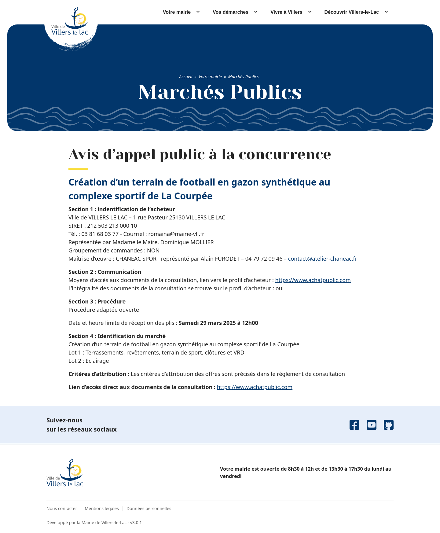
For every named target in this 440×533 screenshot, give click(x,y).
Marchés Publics (243, 76)
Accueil (185, 76)
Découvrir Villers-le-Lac (351, 12)
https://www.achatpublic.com (312, 280)
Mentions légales (102, 508)
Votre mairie (177, 12)
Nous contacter (61, 508)
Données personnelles (149, 508)
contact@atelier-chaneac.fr (322, 258)
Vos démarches (230, 12)
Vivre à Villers (286, 12)
